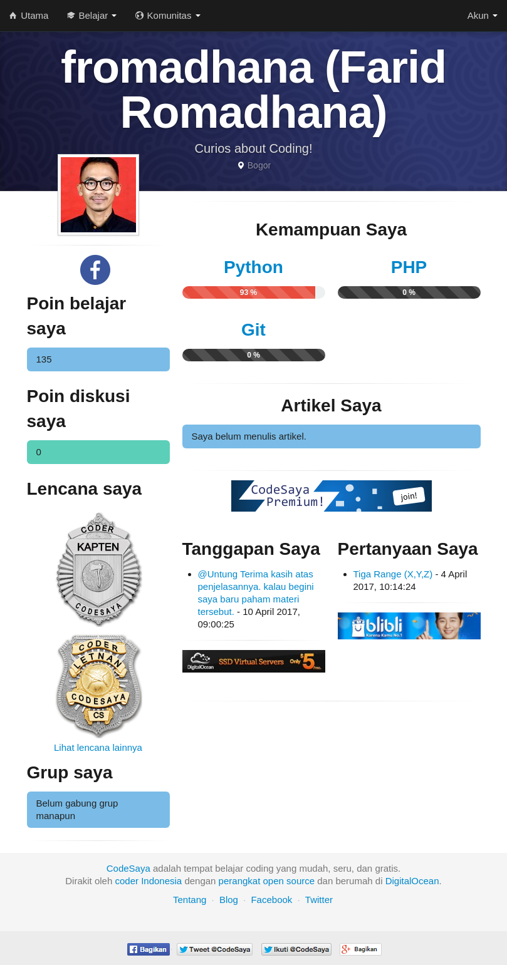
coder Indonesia (148, 880)
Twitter (319, 899)
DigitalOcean (412, 880)
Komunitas (167, 15)
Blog (228, 899)
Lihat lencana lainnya (98, 747)
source (300, 880)
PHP (409, 267)
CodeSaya (128, 868)
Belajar (92, 15)
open (273, 880)
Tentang (189, 899)
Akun (483, 15)
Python (253, 267)
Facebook (271, 899)
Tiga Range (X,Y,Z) (393, 574)
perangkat (240, 880)
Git (253, 329)
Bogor (259, 165)
